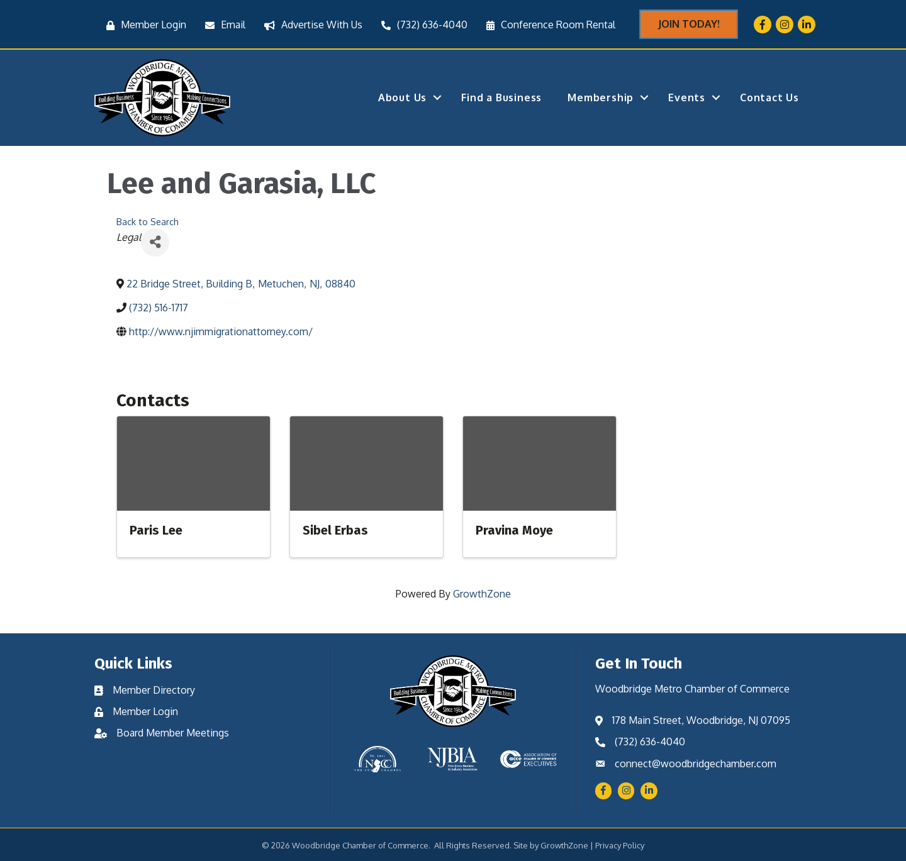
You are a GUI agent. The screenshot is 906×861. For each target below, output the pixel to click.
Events (686, 97)
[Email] (222, 25)
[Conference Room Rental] (547, 25)
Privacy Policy (619, 845)
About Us (402, 97)
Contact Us (769, 97)
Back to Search (147, 221)
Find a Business (501, 97)
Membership (601, 97)
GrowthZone (482, 593)
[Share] (155, 242)
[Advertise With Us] (310, 25)
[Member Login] (143, 25)
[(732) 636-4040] (421, 25)
